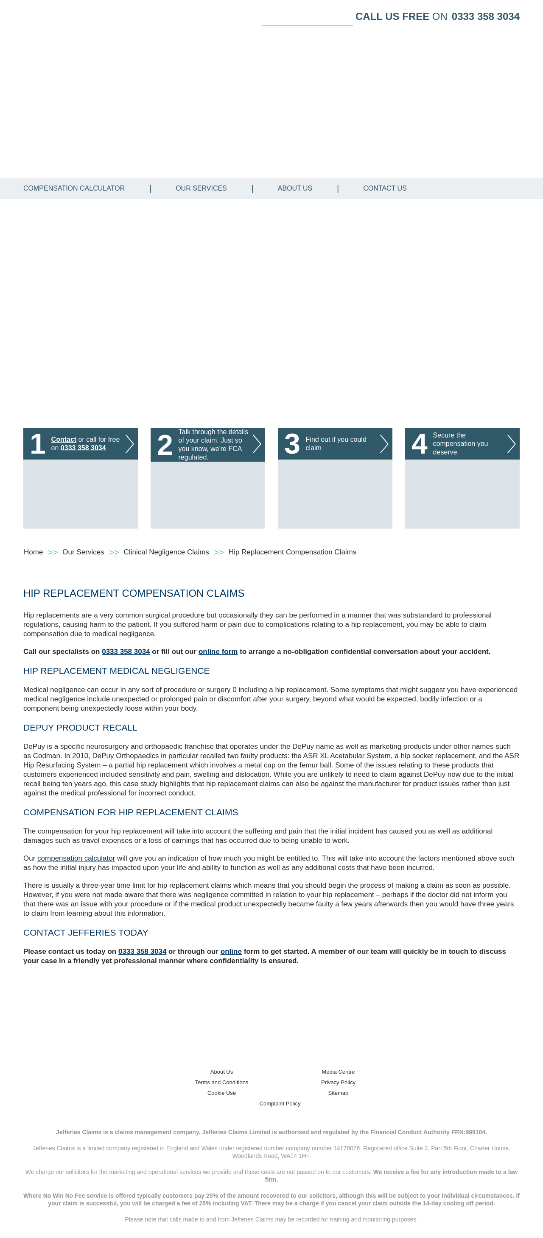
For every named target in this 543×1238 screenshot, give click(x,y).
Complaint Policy (280, 1103)
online (231, 951)
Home (33, 552)
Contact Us (385, 188)
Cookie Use (221, 1093)
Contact (64, 439)
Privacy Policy (338, 1082)
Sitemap (338, 1093)
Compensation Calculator (74, 188)
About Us (295, 188)
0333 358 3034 (486, 16)
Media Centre (338, 1072)
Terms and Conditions (222, 1082)
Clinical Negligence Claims (166, 552)
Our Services (201, 188)
